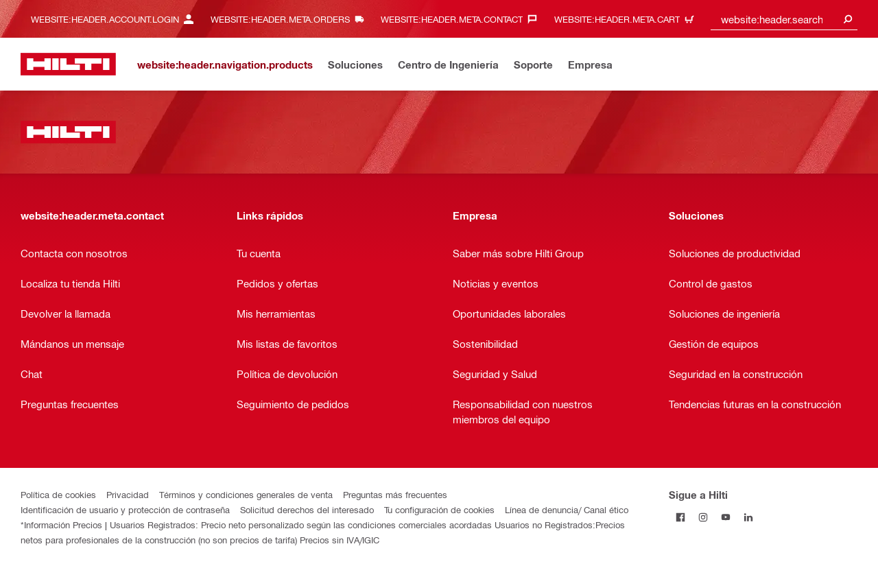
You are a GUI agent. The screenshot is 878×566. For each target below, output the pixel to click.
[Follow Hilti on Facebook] (680, 517)
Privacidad (127, 494)
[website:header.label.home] (68, 64)
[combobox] (784, 19)
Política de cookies (58, 494)
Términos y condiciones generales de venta (246, 494)
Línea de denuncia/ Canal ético (566, 509)
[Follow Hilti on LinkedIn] (748, 517)
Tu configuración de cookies (439, 509)
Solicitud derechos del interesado (307, 509)
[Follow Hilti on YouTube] (725, 517)
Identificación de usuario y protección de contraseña (125, 509)
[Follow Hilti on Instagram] (702, 517)
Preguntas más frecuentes (395, 494)
